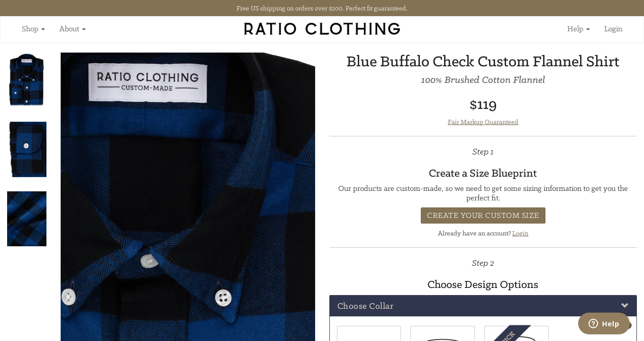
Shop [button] (33, 29)
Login (613, 29)
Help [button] (578, 29)
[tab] (483, 306)
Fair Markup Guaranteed (483, 121)
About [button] (72, 29)
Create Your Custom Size (483, 215)
